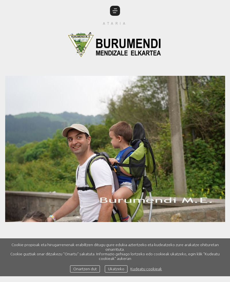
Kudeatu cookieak (146, 268)
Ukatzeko (116, 268)
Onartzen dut (85, 268)
